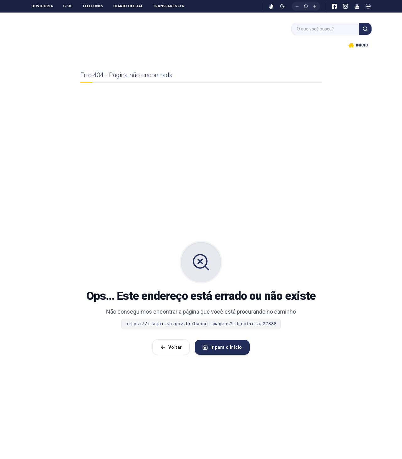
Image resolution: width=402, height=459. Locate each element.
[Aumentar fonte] (315, 6)
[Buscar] (365, 29)
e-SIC (68, 5)
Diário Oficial (128, 5)
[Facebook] (334, 6)
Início (164, 46)
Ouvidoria (42, 5)
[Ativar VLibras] (271, 6)
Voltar (171, 350)
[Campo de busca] (325, 29)
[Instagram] (345, 6)
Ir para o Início (222, 350)
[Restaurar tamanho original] (306, 6)
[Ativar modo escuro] (282, 6)
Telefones (93, 5)
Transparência (168, 5)
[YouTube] (357, 6)
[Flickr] (368, 6)
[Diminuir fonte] (297, 6)
